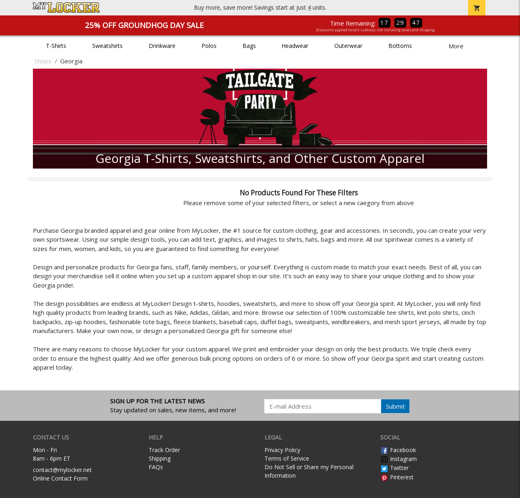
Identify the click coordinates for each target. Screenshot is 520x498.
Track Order (164, 450)
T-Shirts (56, 46)
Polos (209, 46)
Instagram (398, 459)
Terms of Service (286, 458)
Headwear (295, 46)
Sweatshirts (107, 46)
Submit (395, 406)
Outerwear (348, 46)
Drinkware (162, 46)
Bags (249, 46)
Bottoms (400, 46)
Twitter (394, 468)
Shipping (160, 458)
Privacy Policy (282, 450)
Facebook (398, 450)
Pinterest (397, 477)
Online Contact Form (60, 478)
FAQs (156, 467)
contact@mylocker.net (62, 470)
